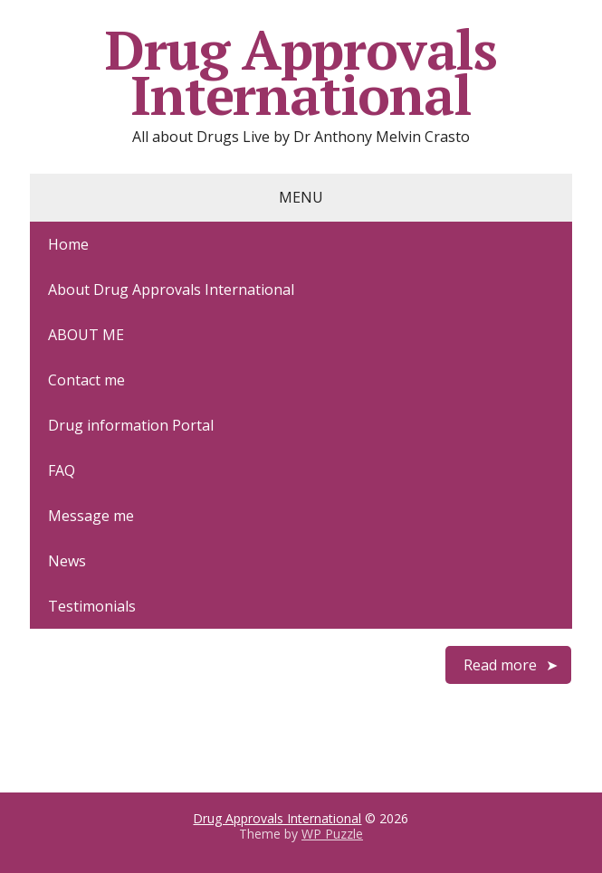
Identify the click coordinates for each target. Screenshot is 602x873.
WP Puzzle (332, 833)
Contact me (86, 380)
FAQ (61, 470)
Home (68, 244)
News (67, 561)
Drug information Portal (131, 425)
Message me (91, 516)
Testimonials (92, 606)
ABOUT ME (86, 335)
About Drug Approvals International (171, 289)
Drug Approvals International (301, 72)
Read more (500, 665)
